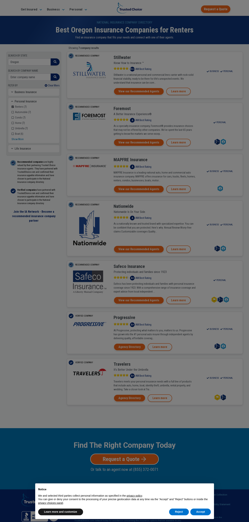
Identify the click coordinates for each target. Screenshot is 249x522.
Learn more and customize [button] (60, 511)
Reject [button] (179, 511)
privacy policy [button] (134, 495)
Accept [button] (200, 511)
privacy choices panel (50, 502)
